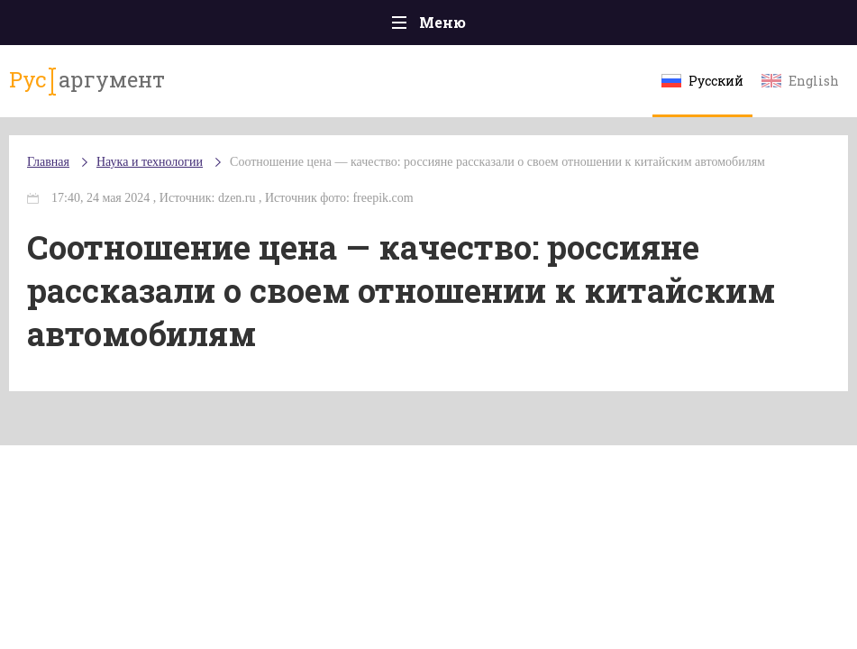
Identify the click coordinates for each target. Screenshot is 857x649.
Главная (48, 162)
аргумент (87, 80)
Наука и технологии (149, 162)
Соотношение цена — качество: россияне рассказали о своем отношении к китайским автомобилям (497, 162)
